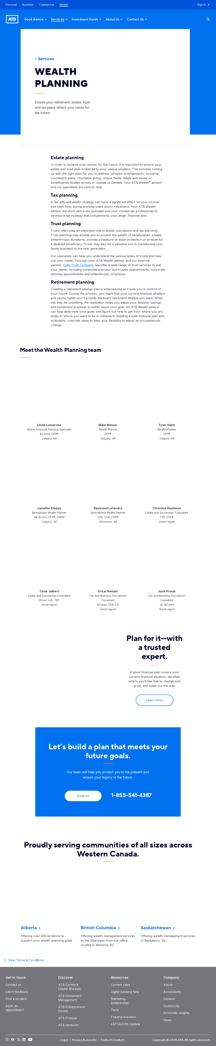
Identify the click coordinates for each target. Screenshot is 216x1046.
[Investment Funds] (87, 19)
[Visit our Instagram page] (7, 1040)
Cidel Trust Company (78, 265)
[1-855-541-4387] (131, 795)
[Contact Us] (137, 19)
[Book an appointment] (15, 1008)
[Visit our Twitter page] (18, 1040)
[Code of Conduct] (112, 1040)
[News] (167, 1020)
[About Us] (115, 19)
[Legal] (64, 1040)
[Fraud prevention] (123, 1017)
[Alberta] (29, 928)
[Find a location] (16, 999)
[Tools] (115, 1010)
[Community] (171, 1006)
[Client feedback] (17, 992)
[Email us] (83, 796)
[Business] (28, 4)
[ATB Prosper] (67, 1018)
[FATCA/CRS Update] (125, 1024)
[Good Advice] (36, 19)
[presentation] (147, 87)
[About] (167, 985)
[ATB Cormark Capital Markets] (69, 987)
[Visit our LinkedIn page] (24, 1040)
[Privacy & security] (84, 1040)
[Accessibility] (172, 992)
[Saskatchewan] (156, 928)
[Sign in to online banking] (205, 4)
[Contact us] (13, 985)
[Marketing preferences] (120, 1001)
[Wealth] (64, 4)
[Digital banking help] (125, 992)
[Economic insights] (176, 1013)
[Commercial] (46, 4)
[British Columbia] (98, 928)
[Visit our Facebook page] (13, 1040)
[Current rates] (120, 985)
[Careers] (169, 999)
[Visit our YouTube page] (29, 1040)
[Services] (60, 19)
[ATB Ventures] (68, 1025)
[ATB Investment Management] (69, 998)
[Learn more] (154, 700)
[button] (108, 959)
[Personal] (10, 4)
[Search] (211, 19)
